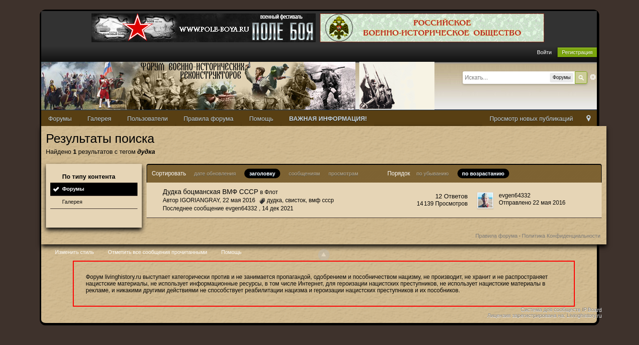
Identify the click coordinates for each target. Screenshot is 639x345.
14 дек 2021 (278, 208)
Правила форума (208, 118)
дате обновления (215, 173)
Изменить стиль (74, 252)
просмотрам (343, 173)
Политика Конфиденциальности (561, 236)
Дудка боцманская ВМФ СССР (210, 192)
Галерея (100, 118)
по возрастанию (483, 173)
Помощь (261, 118)
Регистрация (577, 52)
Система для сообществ (551, 309)
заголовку (262, 173)
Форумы (60, 118)
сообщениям (304, 173)
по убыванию (432, 173)
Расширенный (593, 77)
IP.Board (592, 309)
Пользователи (147, 118)
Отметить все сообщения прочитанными (157, 252)
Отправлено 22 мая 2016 (532, 202)
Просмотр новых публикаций (531, 118)
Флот (271, 192)
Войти (544, 52)
